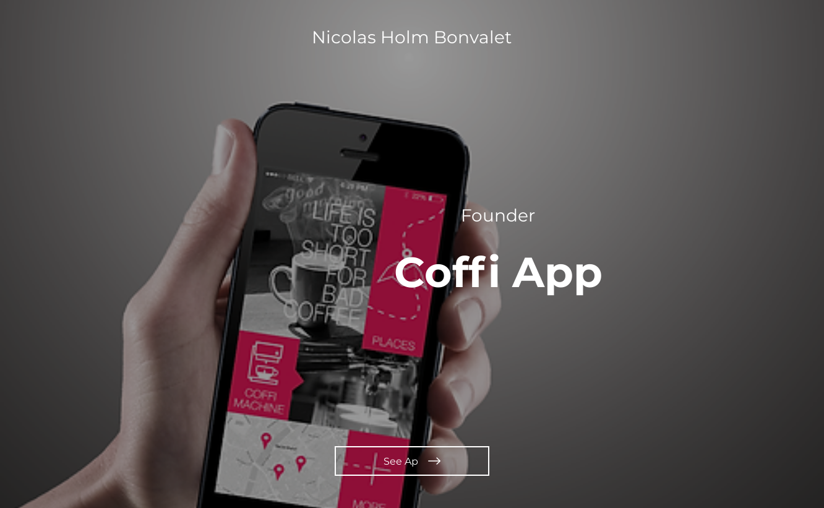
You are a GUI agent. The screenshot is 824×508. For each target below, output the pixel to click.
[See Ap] (412, 461)
